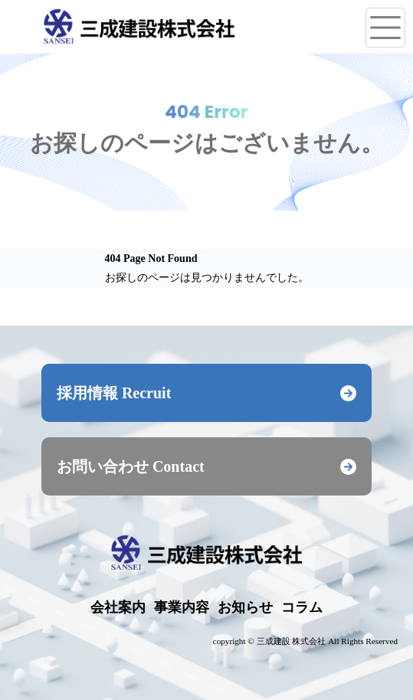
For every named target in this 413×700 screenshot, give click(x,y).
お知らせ (245, 607)
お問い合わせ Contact (206, 466)
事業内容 (181, 607)
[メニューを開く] (385, 27)
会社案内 (118, 607)
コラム (302, 607)
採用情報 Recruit (206, 392)
